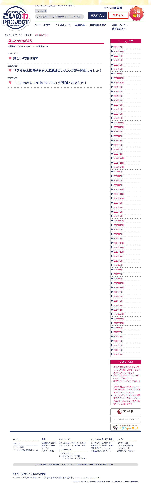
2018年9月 (118, 256)
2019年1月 (118, 238)
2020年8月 (118, 203)
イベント (16, 444)
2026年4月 (118, 47)
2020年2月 (118, 216)
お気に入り (97, 15)
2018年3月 (118, 279)
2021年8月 (118, 172)
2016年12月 (119, 314)
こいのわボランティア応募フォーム (73, 458)
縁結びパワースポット (126, 451)
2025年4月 (118, 60)
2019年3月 (118, 234)
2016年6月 (118, 341)
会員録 (136, 12)
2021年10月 (119, 167)
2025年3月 (118, 65)
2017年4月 (118, 296)
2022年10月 (119, 127)
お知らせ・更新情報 (125, 446)
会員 (43, 439)
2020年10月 (119, 198)
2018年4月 (118, 274)
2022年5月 (118, 149)
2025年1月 (118, 74)
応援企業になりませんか (100, 448)
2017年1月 (118, 310)
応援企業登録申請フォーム (101, 451)
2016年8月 (118, 332)
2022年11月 (119, 123)
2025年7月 (118, 56)
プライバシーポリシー (84, 465)
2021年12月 (119, 158)
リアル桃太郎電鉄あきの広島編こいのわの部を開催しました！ (57, 70)
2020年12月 (119, 189)
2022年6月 (118, 145)
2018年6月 (118, 270)
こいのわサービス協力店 (100, 443)
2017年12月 (119, 283)
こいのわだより (42, 35)
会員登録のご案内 (49, 443)
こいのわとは (63, 25)
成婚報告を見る (98, 25)
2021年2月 (118, 185)
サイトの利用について (104, 465)
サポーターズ (64, 439)
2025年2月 (118, 69)
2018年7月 (118, 265)
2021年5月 (118, 176)
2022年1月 (118, 154)
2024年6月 (118, 87)
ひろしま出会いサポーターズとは (72, 443)
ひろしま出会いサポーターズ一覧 (72, 446)
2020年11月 (119, 194)
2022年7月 (118, 140)
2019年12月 (119, 221)
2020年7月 (118, 207)
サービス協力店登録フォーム (102, 446)
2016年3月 (118, 350)
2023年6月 (118, 114)
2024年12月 (119, 78)
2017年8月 (118, 292)
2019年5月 (118, 229)
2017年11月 (119, 287)
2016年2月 (118, 354)
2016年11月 (119, 319)
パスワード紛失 (74, 16)
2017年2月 (118, 305)
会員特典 (80, 25)
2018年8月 (118, 261)
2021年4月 (118, 180)
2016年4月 (118, 345)
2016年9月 (118, 328)
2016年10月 (119, 323)
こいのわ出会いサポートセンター (19, 35)
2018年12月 (119, 243)
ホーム (15, 439)
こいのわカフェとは (67, 453)
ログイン (117, 15)
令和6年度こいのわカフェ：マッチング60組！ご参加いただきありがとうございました (126, 389)
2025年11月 (119, 51)
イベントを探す (42, 25)
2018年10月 (119, 252)
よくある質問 (42, 16)
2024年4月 (118, 91)
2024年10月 (119, 82)
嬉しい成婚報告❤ (25, 58)
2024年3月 (118, 96)
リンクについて (67, 465)
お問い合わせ (58, 16)
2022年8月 (118, 136)
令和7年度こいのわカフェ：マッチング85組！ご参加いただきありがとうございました (126, 370)
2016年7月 (118, 336)
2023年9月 (118, 105)
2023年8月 (118, 109)
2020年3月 (118, 212)
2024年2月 (118, 100)
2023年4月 (118, 118)
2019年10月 (119, 225)
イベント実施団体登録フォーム (25, 450)
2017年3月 (118, 301)
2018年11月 (119, 247)
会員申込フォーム (49, 446)
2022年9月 (118, 131)
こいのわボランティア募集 (69, 456)
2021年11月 (119, 163)
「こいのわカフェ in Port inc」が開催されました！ (50, 83)
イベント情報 (18, 447)
